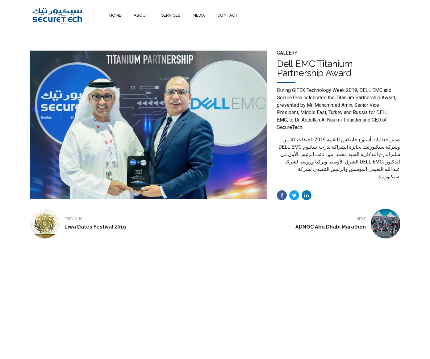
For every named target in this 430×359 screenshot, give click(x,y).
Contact (235, 349)
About (187, 349)
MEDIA (199, 15)
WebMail (260, 349)
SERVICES (170, 15)
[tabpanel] (148, 125)
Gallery (287, 53)
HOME (115, 15)
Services (210, 349)
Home (167, 349)
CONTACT (227, 15)
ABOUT (141, 15)
